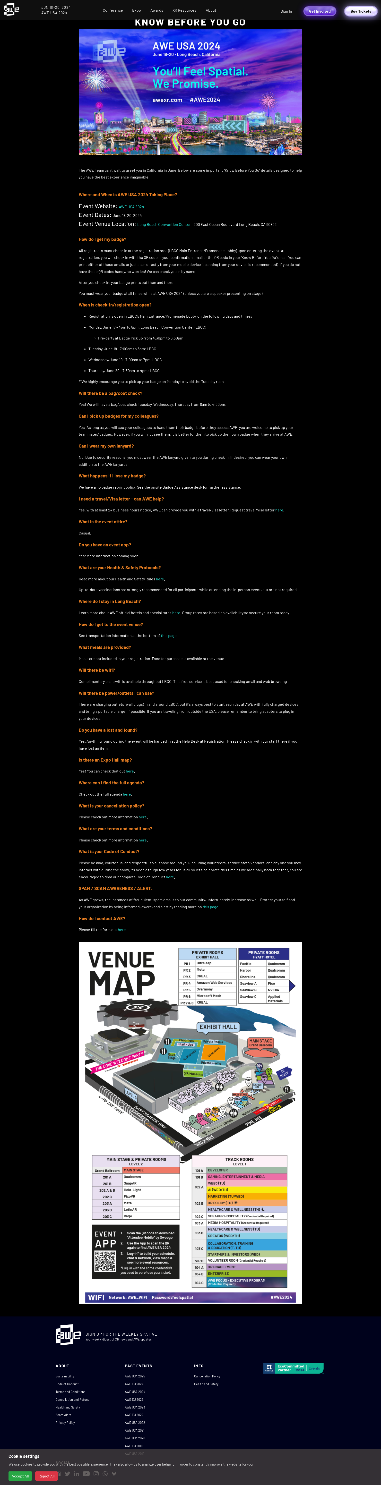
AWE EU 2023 (134, 1399)
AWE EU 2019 (134, 1446)
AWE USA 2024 (131, 206)
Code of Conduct (67, 1384)
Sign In (286, 11)
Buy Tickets (361, 11)
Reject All (46, 1476)
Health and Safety (68, 1407)
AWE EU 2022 (134, 1415)
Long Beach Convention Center (164, 224)
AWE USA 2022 (135, 1423)
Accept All (20, 1476)
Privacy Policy (65, 1423)
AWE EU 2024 (134, 1384)
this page (169, 635)
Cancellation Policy (207, 1376)
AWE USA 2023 (135, 1407)
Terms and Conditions (70, 1392)
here (279, 510)
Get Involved (320, 11)
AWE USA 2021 (134, 1430)
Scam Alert (63, 1415)
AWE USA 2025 (135, 1376)
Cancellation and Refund (72, 1399)
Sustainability (65, 1376)
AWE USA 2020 (135, 1438)
